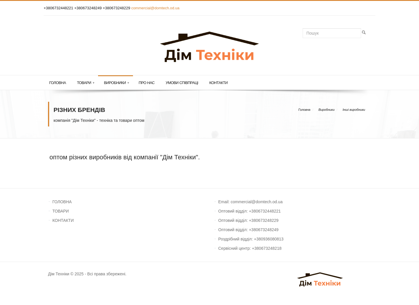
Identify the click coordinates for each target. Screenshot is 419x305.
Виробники (116, 82)
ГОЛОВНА (62, 201)
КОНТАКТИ (63, 220)
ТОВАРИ (60, 211)
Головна (57, 82)
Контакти (218, 82)
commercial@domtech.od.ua (155, 8)
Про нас (147, 82)
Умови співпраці (182, 82)
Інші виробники (353, 109)
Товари (85, 82)
